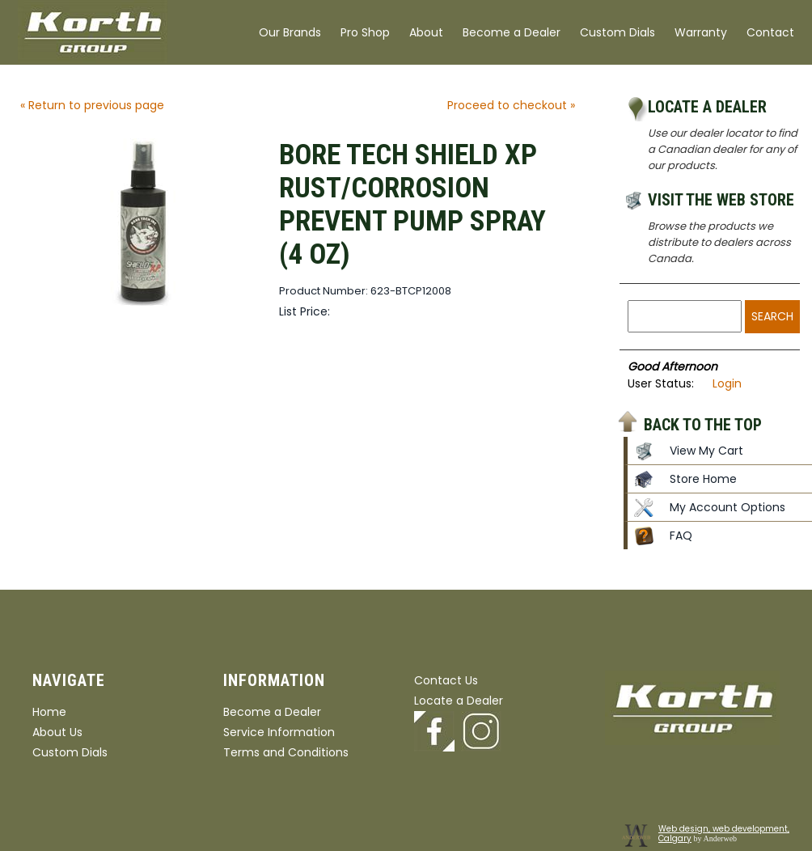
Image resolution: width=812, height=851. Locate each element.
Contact (770, 32)
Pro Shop (365, 32)
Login (727, 383)
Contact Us (446, 680)
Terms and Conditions (286, 752)
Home (49, 712)
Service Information (279, 732)
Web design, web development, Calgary (723, 834)
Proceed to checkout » (511, 105)
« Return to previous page (92, 105)
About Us (57, 732)
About (426, 32)
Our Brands (290, 32)
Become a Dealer (511, 32)
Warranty (701, 32)
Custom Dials (617, 32)
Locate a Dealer (707, 106)
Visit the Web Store (721, 200)
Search (772, 316)
